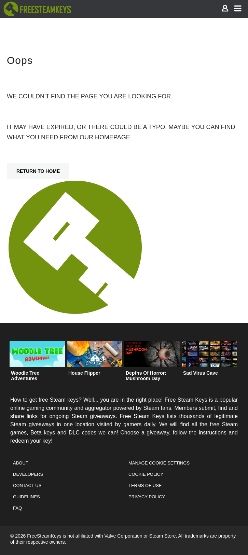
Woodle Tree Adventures (25, 375)
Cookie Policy (145, 474)
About (20, 463)
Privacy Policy (146, 496)
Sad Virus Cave (200, 373)
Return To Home (38, 171)
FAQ (17, 508)
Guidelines (26, 496)
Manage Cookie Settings (159, 463)
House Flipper (84, 373)
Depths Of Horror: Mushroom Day (146, 375)
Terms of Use (145, 485)
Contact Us (27, 485)
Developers (28, 474)
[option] (37, 363)
